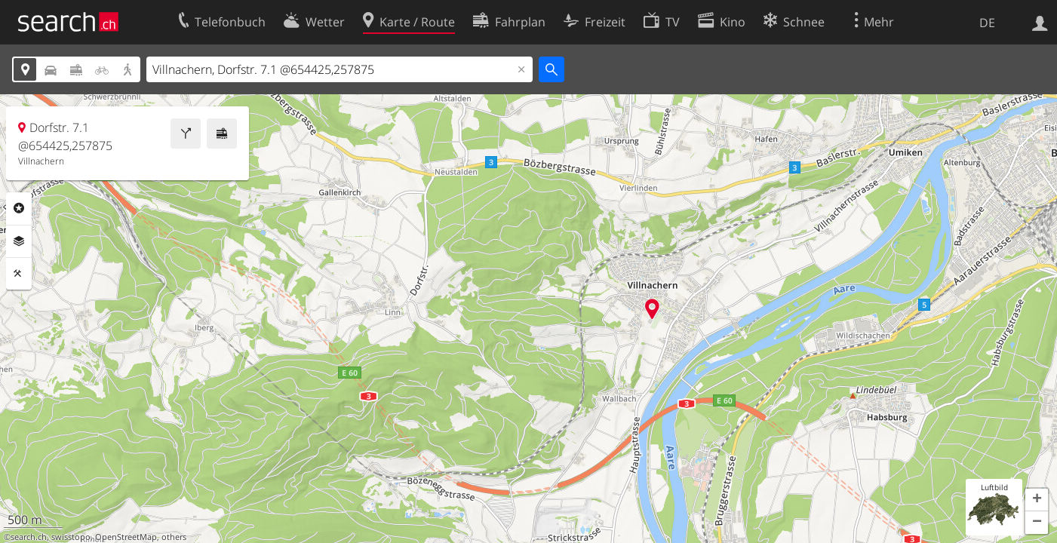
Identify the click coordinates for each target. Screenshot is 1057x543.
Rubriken (19, 208)
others (173, 537)
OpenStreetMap (126, 537)
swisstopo (71, 537)
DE (987, 22)
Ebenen (19, 241)
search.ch (29, 537)
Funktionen (19, 274)
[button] (1036, 500)
